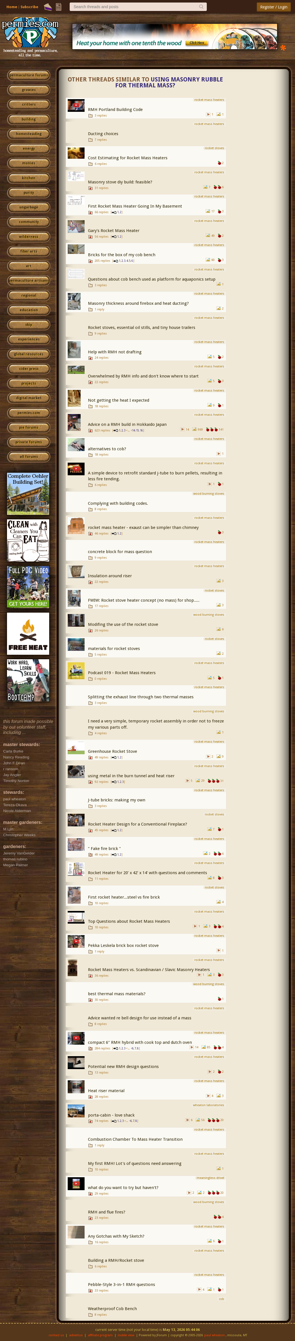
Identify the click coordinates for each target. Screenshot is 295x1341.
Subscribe (29, 7)
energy (29, 149)
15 (137, 430)
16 (141, 430)
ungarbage (28, 207)
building (29, 119)
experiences (29, 339)
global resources (28, 354)
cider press (28, 369)
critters (29, 104)
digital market (29, 398)
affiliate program (100, 1335)
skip (28, 325)
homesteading (29, 134)
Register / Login (273, 7)
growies (29, 90)
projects (28, 383)
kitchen (28, 178)
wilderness (28, 237)
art (28, 266)
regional (28, 295)
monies (28, 163)
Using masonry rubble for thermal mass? (169, 82)
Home (11, 7)
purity (29, 193)
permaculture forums (29, 75)
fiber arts (28, 251)
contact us (56, 1335)
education (29, 310)
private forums (28, 442)
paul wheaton (214, 1335)
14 (133, 430)
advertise (76, 1335)
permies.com (28, 413)
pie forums (28, 427)
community (29, 222)
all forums (29, 457)
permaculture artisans (29, 281)
